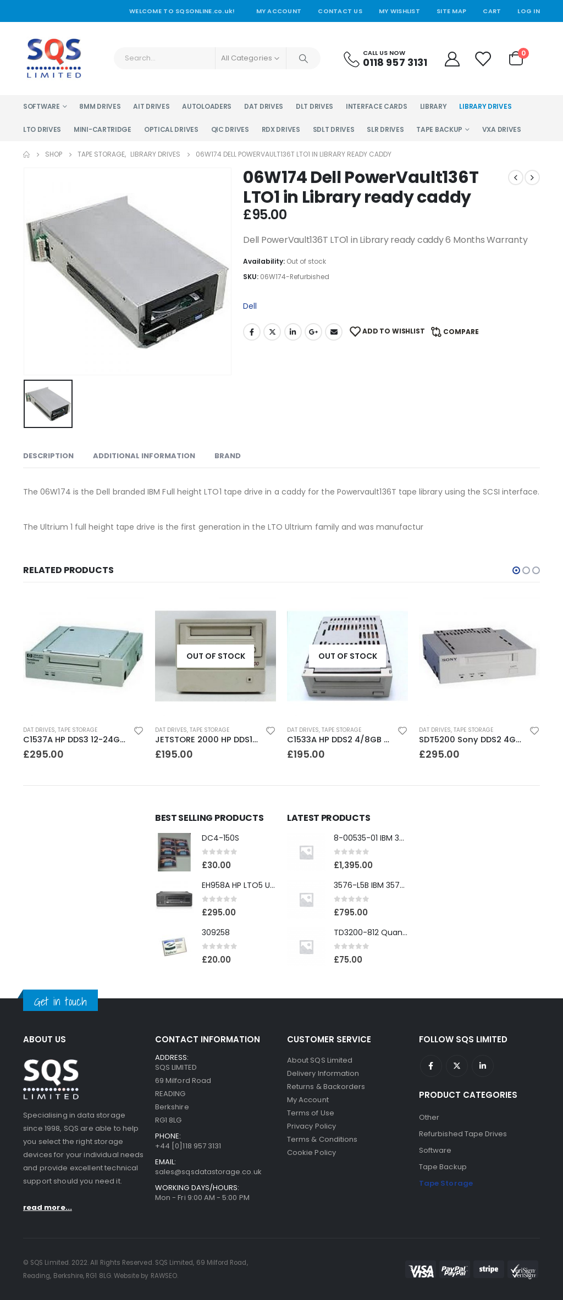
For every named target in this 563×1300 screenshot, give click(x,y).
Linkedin (483, 1066)
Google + (313, 332)
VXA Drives (501, 129)
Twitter (272, 332)
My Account (279, 11)
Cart (492, 11)
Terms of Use (310, 1113)
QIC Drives (230, 129)
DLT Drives (314, 106)
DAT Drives (263, 106)
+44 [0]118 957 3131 (188, 1146)
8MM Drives (99, 106)
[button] (516, 570)
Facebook (252, 332)
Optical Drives (171, 129)
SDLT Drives (334, 129)
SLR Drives (385, 129)
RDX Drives (281, 129)
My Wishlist (399, 11)
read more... (47, 1207)
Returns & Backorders (326, 1086)
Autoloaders (206, 106)
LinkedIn (293, 332)
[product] (83, 656)
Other (429, 1117)
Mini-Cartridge (102, 129)
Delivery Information (323, 1073)
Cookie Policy (311, 1152)
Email (334, 332)
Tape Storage (77, 730)
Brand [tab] (227, 456)
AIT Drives (151, 106)
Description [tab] (48, 456)
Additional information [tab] (144, 456)
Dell (250, 306)
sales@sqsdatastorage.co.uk (208, 1171)
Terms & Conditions (322, 1139)
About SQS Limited (319, 1060)
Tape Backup (439, 129)
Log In (528, 11)
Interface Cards (376, 106)
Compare (461, 331)
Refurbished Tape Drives (463, 1134)
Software (41, 106)
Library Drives (485, 106)
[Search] (303, 58)
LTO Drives (42, 129)
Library (433, 106)
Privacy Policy (311, 1126)
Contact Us (340, 11)
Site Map (451, 11)
